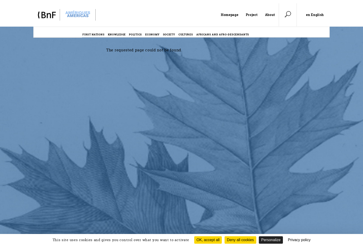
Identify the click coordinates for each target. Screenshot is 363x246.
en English (315, 14)
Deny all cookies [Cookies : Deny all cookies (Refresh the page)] (240, 240)
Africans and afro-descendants (222, 34)
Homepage (229, 14)
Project (252, 14)
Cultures (185, 34)
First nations (93, 34)
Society (169, 34)
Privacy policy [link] (299, 240)
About (270, 14)
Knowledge (117, 34)
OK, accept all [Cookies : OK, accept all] (208, 240)
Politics (135, 34)
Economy (152, 34)
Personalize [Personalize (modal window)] (271, 240)
